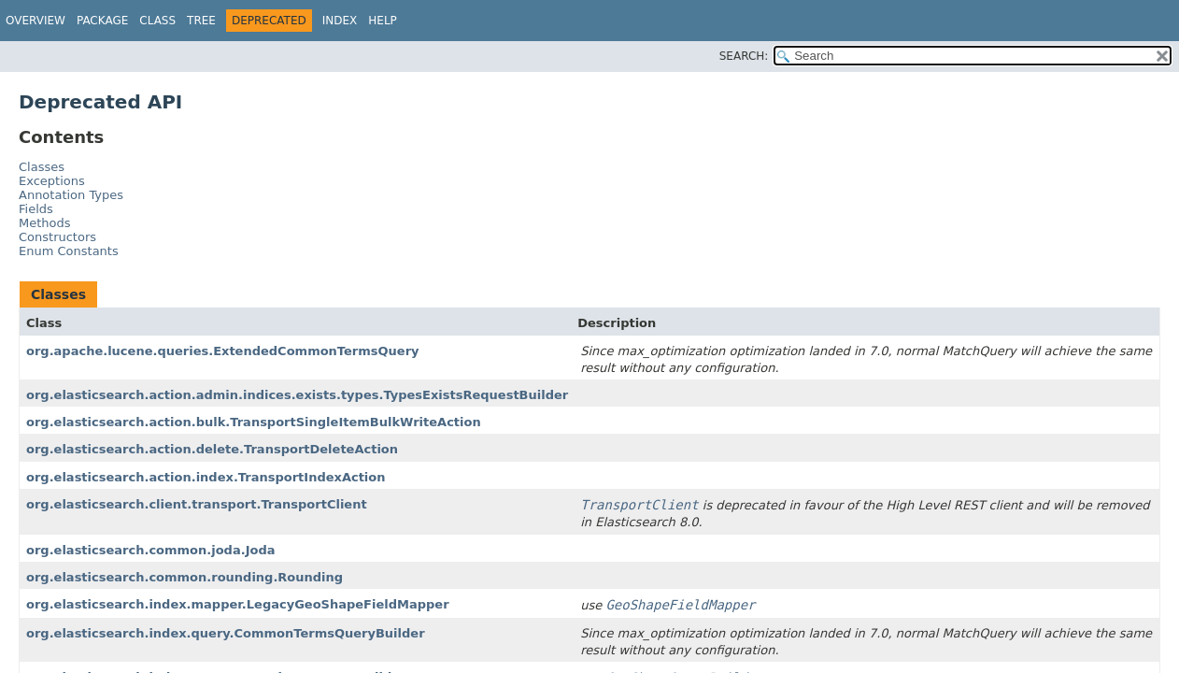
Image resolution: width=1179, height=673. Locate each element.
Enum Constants (69, 251)
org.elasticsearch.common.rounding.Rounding (184, 577)
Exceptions (52, 181)
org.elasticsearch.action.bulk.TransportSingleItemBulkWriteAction (253, 422)
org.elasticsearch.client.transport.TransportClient (196, 504)
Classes (41, 167)
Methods (45, 223)
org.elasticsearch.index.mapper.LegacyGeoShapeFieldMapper (237, 604)
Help (382, 20)
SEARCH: (744, 56)
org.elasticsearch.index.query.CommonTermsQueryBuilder (225, 633)
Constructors (57, 237)
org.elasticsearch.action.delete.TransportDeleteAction (212, 449)
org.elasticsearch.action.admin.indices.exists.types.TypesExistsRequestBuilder (297, 395)
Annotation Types (71, 195)
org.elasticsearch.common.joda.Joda (151, 550)
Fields (36, 209)
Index (340, 20)
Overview (35, 20)
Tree (201, 20)
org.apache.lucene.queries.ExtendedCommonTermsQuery (222, 351)
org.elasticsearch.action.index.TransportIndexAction (206, 477)
